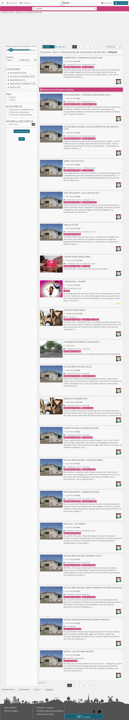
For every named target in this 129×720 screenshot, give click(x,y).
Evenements (8, 689)
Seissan (49, 689)
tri (107, 47)
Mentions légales (11, 711)
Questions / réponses (45, 707)
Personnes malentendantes (21, 115)
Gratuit (13, 97)
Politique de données (45, 714)
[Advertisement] (64, 29)
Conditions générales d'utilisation (50, 711)
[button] (21, 132)
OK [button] (33, 125)
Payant (12, 100)
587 (84, 716)
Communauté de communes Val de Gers (83, 52)
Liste (46, 47)
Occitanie (45, 52)
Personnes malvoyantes (19, 112)
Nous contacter (10, 707)
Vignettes (60, 47)
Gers (55, 52)
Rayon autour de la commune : (18, 46)
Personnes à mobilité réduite (21, 110)
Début (9, 60)
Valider (21, 139)
